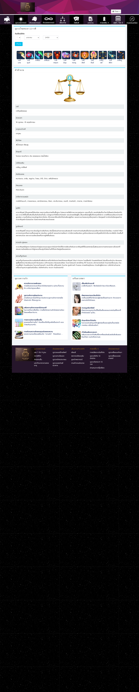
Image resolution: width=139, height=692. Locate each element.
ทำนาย (18, 44)
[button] (116, 11)
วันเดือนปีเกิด (19, 34)
